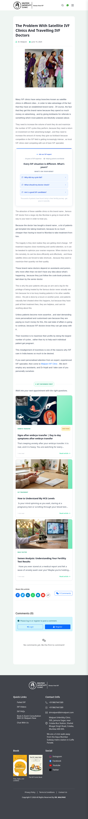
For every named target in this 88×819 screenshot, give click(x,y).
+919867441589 (56, 702)
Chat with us (23, 723)
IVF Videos (21, 707)
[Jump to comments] (63, 593)
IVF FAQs (21, 711)
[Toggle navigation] (72, 5)
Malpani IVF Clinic (49, 364)
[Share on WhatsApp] (33, 595)
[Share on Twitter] (23, 595)
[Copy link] (48, 595)
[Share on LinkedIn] (28, 595)
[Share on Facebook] (18, 595)
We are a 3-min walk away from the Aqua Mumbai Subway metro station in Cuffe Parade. (60, 738)
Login (30, 627)
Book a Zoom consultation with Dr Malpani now (29, 717)
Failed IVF (21, 702)
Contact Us (63, 792)
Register (57, 627)
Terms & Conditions (47, 792)
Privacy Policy (30, 792)
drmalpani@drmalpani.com (61, 712)
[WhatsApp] (67, 5)
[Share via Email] (43, 595)
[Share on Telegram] (38, 595)
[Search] (62, 5)
